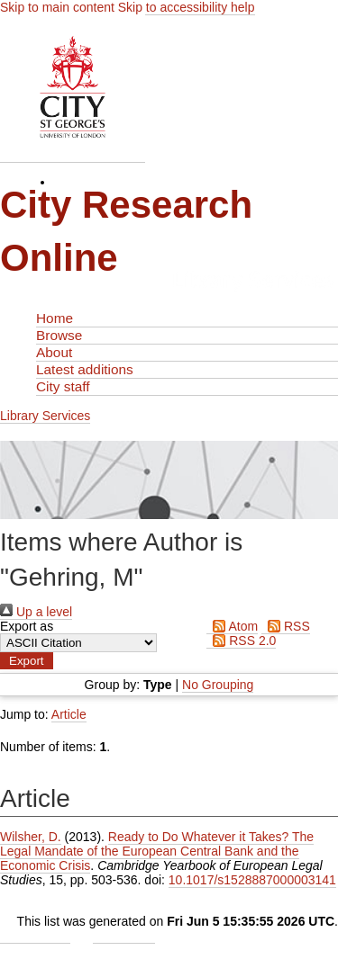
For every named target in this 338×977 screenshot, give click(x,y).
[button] (26, 660)
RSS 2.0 (241, 640)
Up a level (36, 612)
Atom (232, 626)
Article (69, 714)
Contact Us (124, 935)
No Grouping (217, 684)
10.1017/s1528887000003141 (252, 880)
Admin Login (35, 935)
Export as (26, 626)
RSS (285, 626)
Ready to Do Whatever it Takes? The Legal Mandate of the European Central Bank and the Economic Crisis (157, 851)
